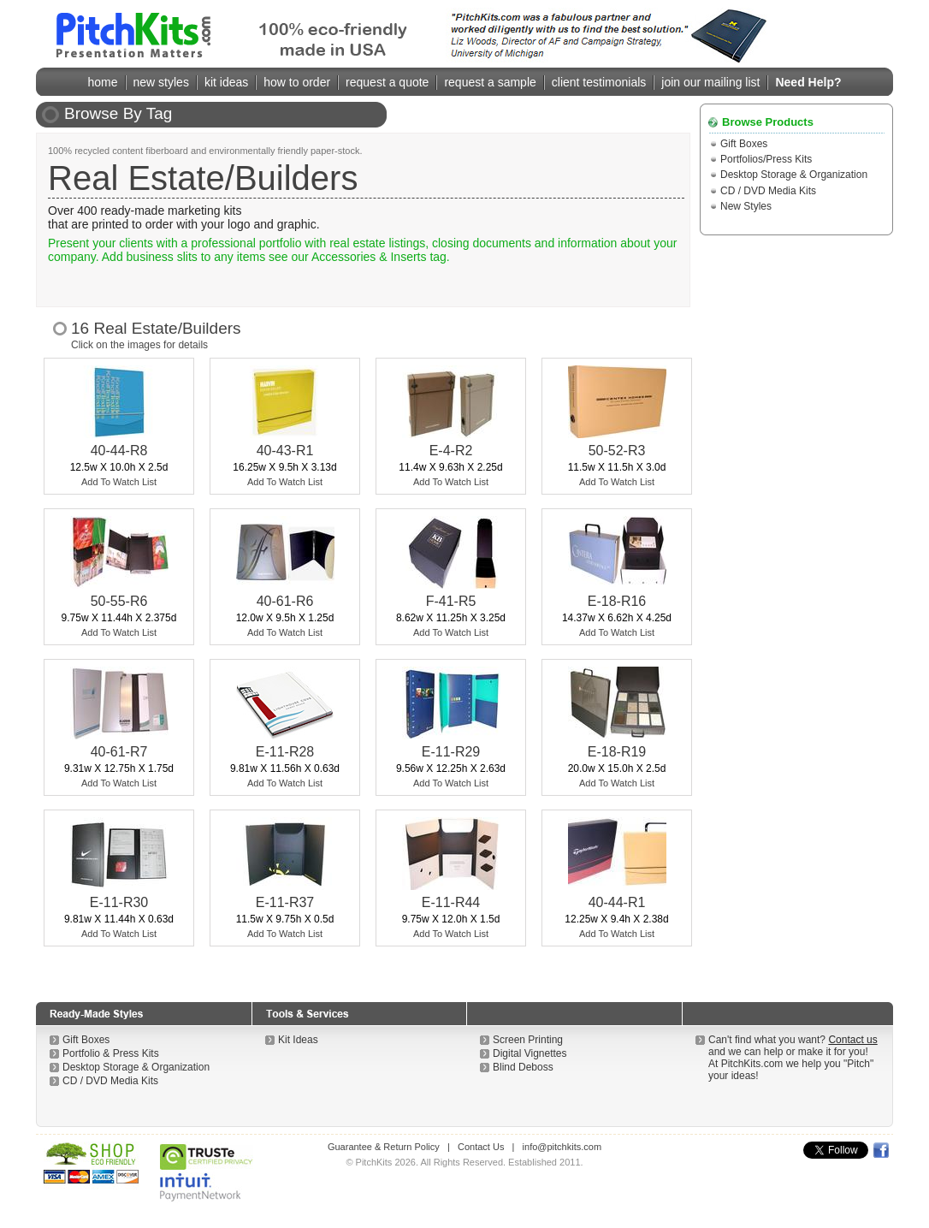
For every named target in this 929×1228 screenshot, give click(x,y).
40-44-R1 (617, 902)
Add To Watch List (119, 482)
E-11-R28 (285, 752)
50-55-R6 (119, 601)
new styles (161, 82)
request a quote (387, 82)
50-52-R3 (617, 450)
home (103, 82)
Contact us (852, 1040)
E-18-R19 (617, 752)
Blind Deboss (523, 1067)
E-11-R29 (451, 752)
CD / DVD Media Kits (768, 191)
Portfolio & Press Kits (110, 1053)
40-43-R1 (285, 450)
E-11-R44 (451, 902)
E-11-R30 (119, 902)
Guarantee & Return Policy (384, 1147)
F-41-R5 (451, 601)
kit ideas (226, 82)
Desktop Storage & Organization (793, 175)
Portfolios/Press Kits (766, 159)
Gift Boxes (743, 144)
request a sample (490, 82)
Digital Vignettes (530, 1053)
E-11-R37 (285, 902)
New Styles (746, 206)
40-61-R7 (119, 752)
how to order (296, 82)
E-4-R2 (451, 450)
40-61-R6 (285, 601)
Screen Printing (528, 1040)
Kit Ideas (298, 1040)
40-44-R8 (119, 450)
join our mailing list (710, 82)
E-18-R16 (617, 601)
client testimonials (599, 82)
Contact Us (481, 1147)
